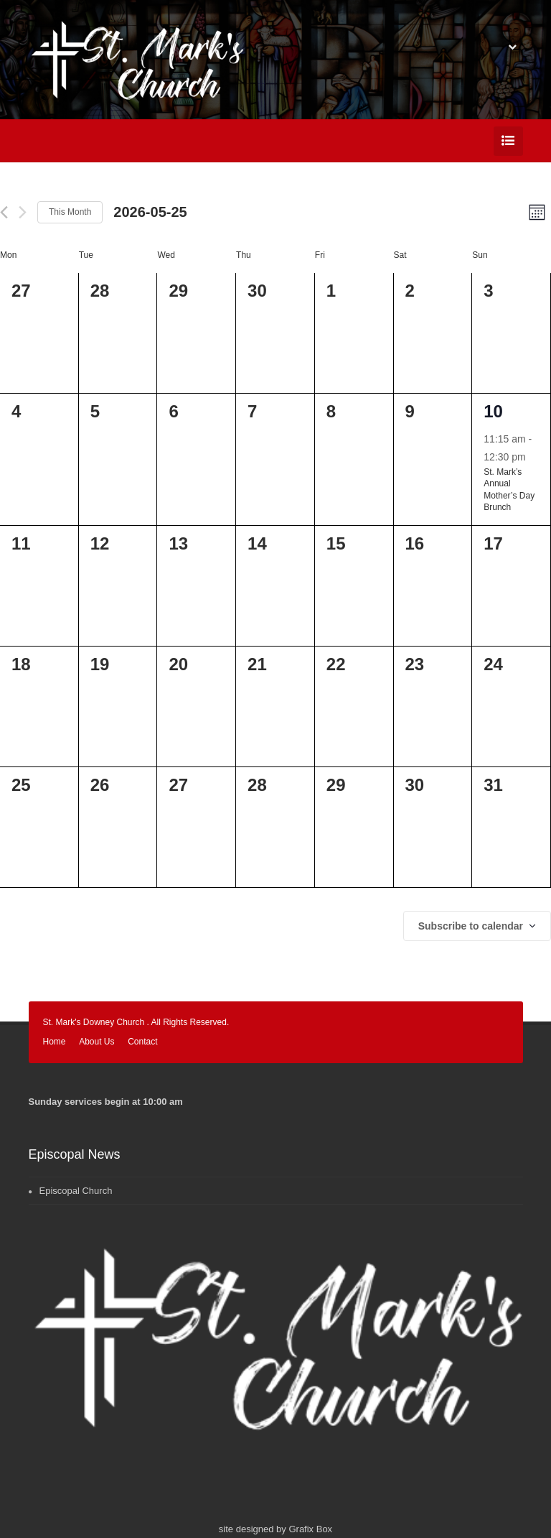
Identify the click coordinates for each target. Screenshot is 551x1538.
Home (54, 1042)
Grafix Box (310, 1529)
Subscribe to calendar (470, 926)
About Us (96, 1042)
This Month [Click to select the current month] (70, 212)
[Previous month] (4, 212)
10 (493, 411)
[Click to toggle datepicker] (150, 212)
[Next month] (23, 212)
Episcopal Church (76, 1190)
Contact (142, 1042)
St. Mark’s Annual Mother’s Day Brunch (509, 490)
